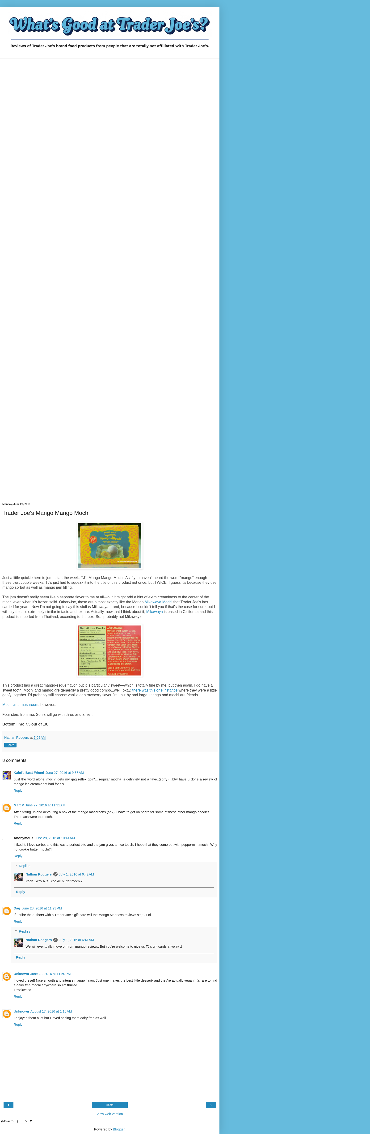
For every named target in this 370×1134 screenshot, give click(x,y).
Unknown (21, 974)
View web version (110, 1114)
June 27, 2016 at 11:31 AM (45, 805)
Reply (18, 790)
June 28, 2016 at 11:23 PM (41, 908)
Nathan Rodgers (38, 874)
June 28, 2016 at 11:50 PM (50, 974)
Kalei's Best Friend (29, 773)
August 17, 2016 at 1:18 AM (51, 1011)
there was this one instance (154, 690)
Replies (24, 866)
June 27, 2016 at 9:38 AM (65, 773)
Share (10, 745)
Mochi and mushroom (20, 705)
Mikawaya (154, 612)
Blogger (119, 1129)
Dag (17, 908)
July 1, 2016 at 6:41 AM (76, 940)
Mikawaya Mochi (158, 602)
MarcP (19, 805)
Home (110, 1105)
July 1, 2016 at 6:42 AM (76, 874)
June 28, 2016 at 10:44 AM (55, 838)
